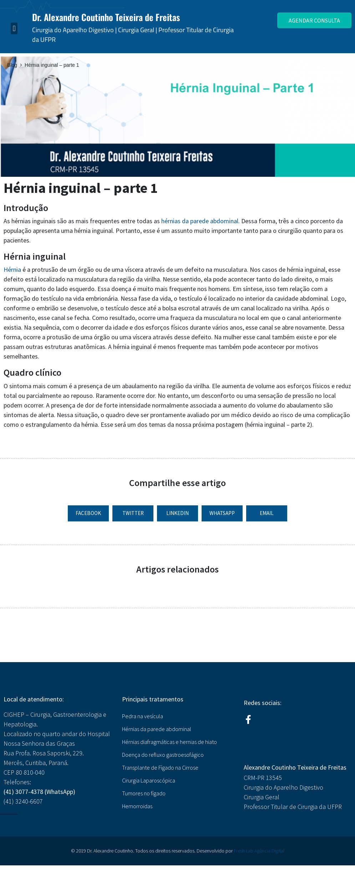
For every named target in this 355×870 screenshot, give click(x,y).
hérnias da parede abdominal (199, 221)
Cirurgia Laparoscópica (148, 780)
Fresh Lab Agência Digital (259, 851)
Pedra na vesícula (142, 716)
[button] (14, 28)
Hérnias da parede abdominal (156, 728)
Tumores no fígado (144, 793)
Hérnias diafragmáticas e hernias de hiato (169, 741)
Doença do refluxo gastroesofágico (163, 754)
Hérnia (12, 269)
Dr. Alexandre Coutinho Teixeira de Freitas (106, 17)
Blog (12, 65)
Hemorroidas (137, 806)
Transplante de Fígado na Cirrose (160, 767)
